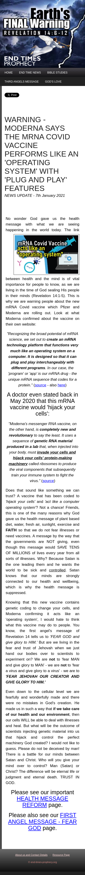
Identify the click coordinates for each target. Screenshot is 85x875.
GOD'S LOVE (53, 81)
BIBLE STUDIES (57, 72)
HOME (9, 72)
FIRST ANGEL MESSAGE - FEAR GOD (42, 821)
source (40, 385)
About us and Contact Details (31, 855)
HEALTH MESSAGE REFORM (42, 801)
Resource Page (61, 855)
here (61, 385)
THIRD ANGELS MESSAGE (22, 81)
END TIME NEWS (30, 72)
